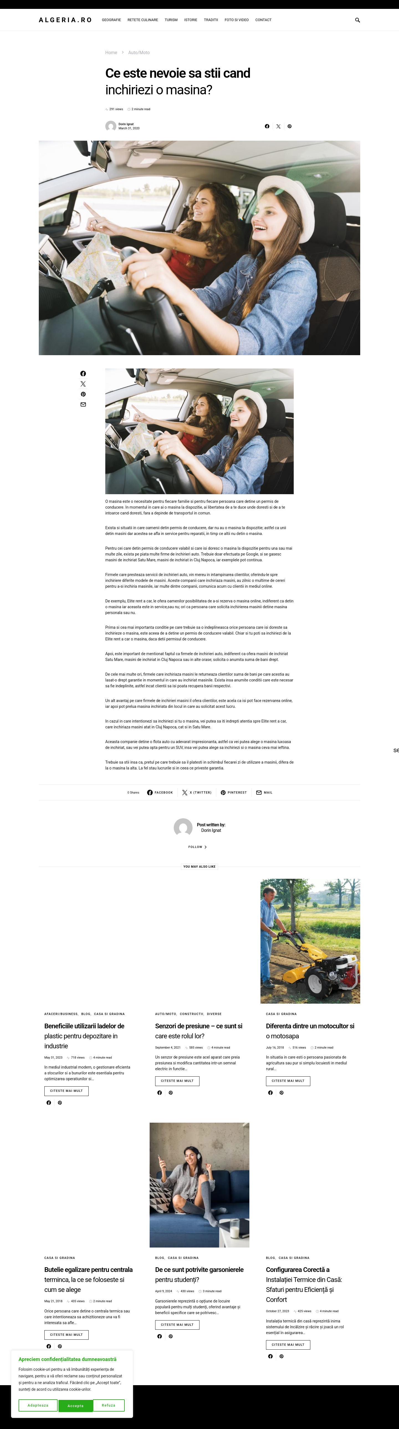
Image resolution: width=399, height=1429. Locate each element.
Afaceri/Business (61, 1014)
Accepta (109, 1406)
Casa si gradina (109, 1014)
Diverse (214, 1014)
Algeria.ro (66, 20)
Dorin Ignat (126, 124)
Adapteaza (37, 1406)
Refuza (74, 1406)
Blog (86, 1014)
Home (111, 52)
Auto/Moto (139, 52)
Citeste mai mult (66, 1091)
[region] (72, 1385)
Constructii (191, 1014)
